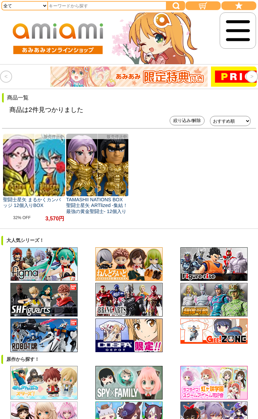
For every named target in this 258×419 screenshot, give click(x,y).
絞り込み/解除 (187, 120)
